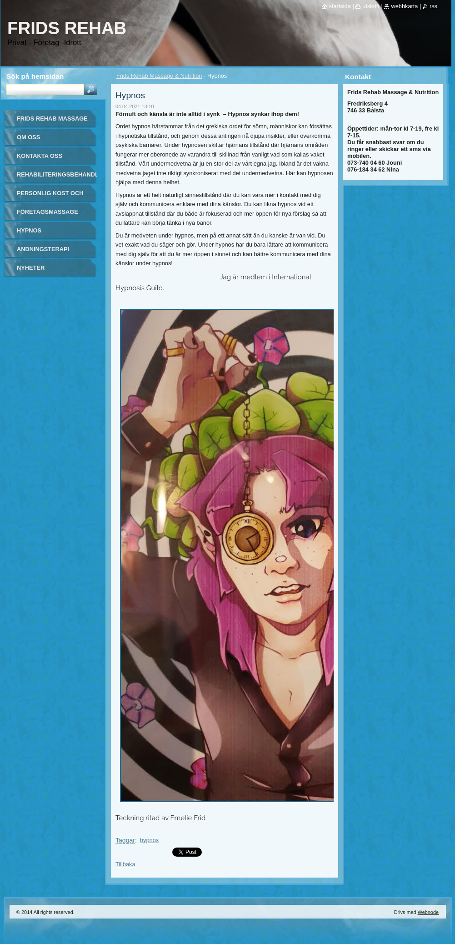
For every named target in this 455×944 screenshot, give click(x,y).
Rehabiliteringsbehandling (57, 174)
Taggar (125, 840)
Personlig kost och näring (50, 196)
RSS (433, 6)
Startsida (339, 6)
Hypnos (29, 230)
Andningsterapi (43, 249)
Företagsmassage (47, 211)
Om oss (28, 137)
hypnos (149, 840)
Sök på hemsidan (35, 76)
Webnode (428, 912)
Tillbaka (125, 864)
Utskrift (371, 6)
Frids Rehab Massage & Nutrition (159, 75)
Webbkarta (404, 6)
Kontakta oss (39, 155)
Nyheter (31, 267)
